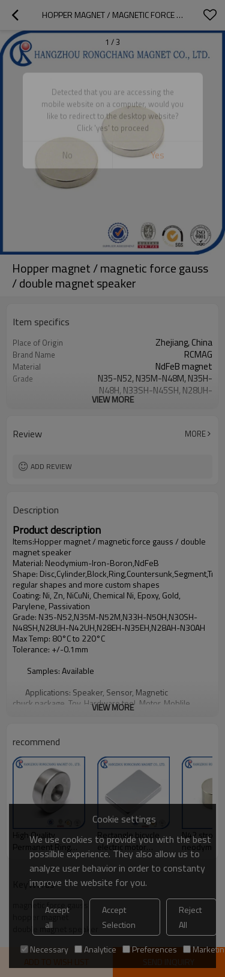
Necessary (44, 949)
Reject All (190, 917)
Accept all (57, 917)
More (195, 434)
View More (113, 399)
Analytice (95, 949)
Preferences (149, 949)
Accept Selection (119, 917)
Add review (51, 466)
